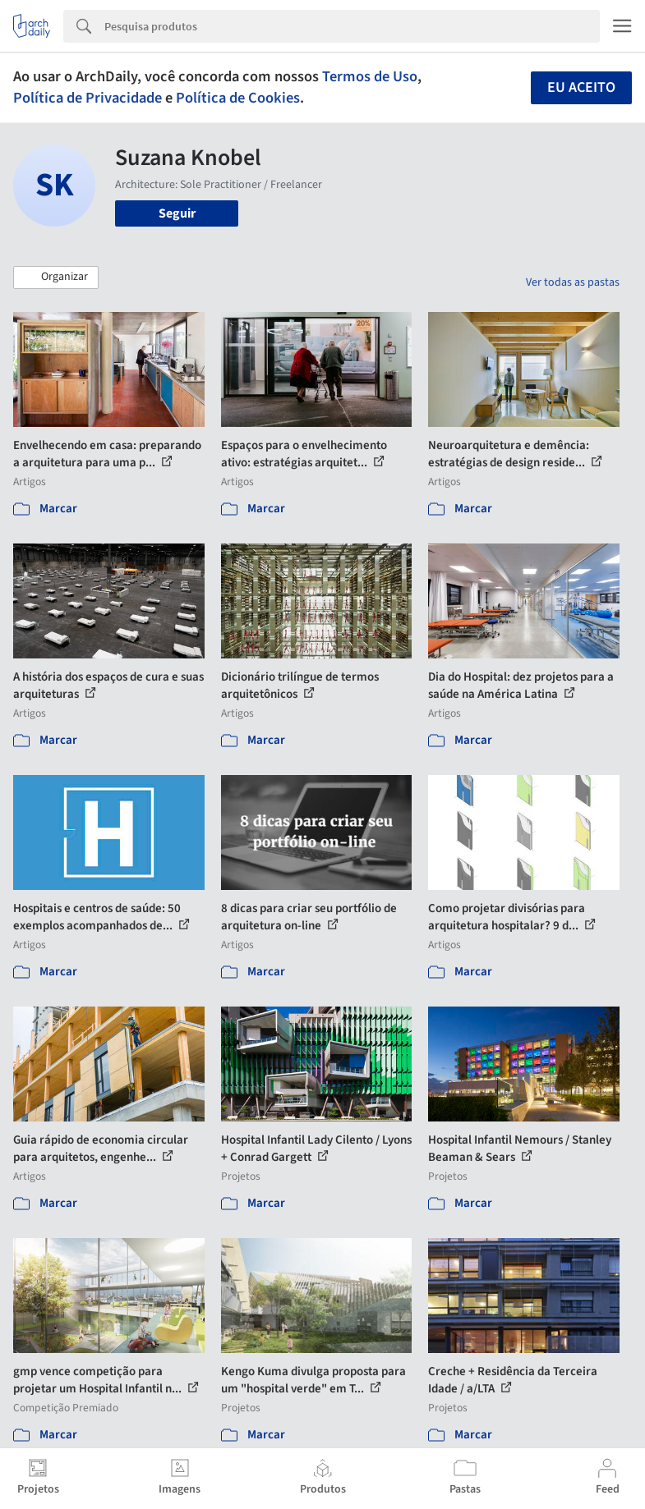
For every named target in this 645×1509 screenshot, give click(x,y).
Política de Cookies (238, 97)
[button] (56, 277)
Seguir (177, 213)
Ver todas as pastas (573, 282)
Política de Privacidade (87, 97)
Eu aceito (581, 87)
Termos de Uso (369, 76)
